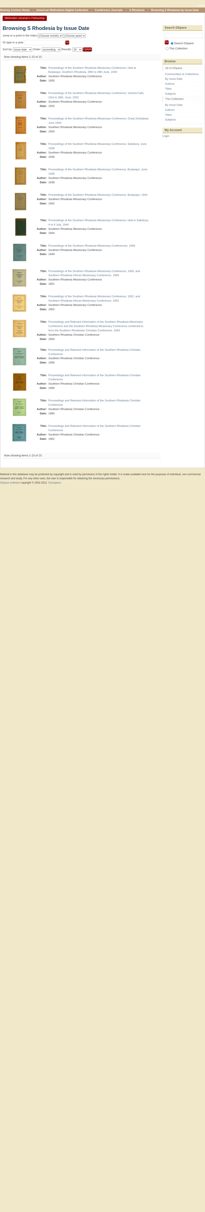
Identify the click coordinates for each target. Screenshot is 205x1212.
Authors (170, 83)
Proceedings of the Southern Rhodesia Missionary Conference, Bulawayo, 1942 (98, 194)
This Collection (177, 48)
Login (201, 5)
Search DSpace (182, 43)
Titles (168, 88)
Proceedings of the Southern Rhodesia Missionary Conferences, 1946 (91, 245)
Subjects (170, 93)
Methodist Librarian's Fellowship (25, 18)
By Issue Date (174, 78)
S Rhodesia (137, 10)
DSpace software (10, 482)
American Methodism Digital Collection (62, 10)
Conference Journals (109, 10)
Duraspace (54, 482)
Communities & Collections (182, 74)
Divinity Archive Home (15, 10)
